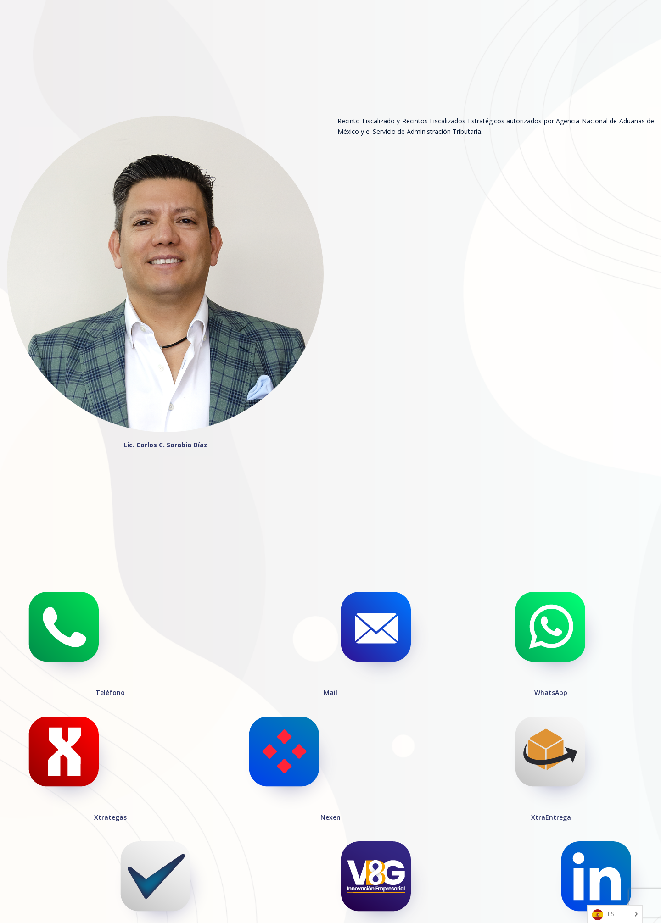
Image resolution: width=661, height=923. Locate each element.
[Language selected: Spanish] (615, 914)
